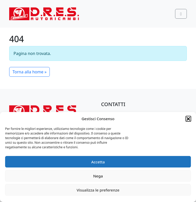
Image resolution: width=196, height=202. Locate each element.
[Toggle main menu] (181, 14)
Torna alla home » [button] (29, 72)
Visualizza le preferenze (98, 190)
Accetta (98, 161)
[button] (188, 118)
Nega (98, 175)
